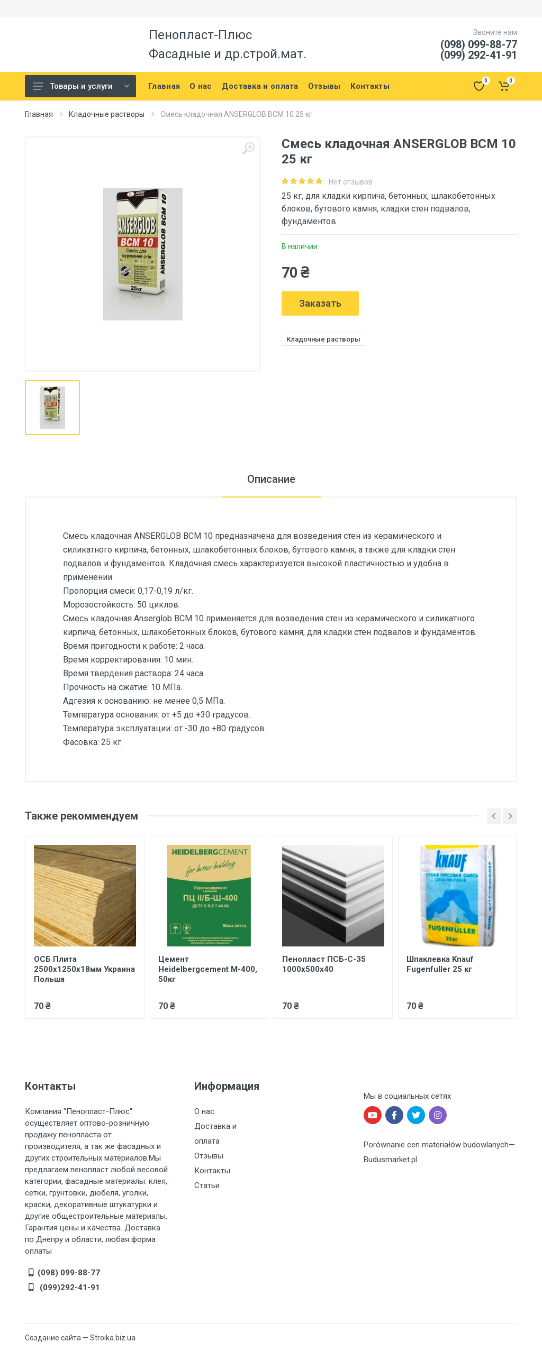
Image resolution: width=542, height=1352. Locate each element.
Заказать (320, 303)
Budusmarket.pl (390, 1159)
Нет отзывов (351, 182)
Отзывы (208, 1156)
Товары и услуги (81, 86)
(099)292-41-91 (69, 1287)
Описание (271, 479)
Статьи (207, 1185)
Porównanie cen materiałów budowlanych (436, 1144)
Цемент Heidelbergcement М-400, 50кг (207, 969)
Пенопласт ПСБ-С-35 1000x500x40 (324, 964)
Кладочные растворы (106, 114)
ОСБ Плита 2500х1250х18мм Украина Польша (84, 969)
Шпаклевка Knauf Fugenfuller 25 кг (440, 964)
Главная (39, 114)
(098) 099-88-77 (478, 44)
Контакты (212, 1170)
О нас (204, 1111)
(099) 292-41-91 (478, 55)
